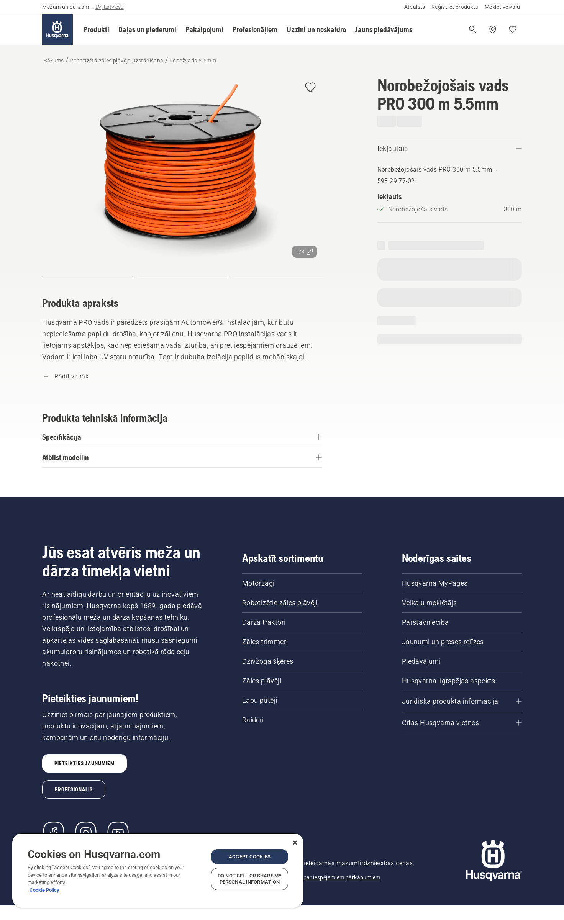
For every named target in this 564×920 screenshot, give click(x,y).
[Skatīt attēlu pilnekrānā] (182, 169)
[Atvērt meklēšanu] (473, 29)
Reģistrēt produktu (455, 7)
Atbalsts (414, 7)
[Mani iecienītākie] (512, 29)
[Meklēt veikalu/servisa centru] (493, 29)
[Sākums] (57, 29)
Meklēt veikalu (502, 7)
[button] (96, 29)
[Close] (295, 843)
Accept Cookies (250, 856)
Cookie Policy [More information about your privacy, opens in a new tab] (44, 890)
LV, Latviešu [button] (109, 7)
